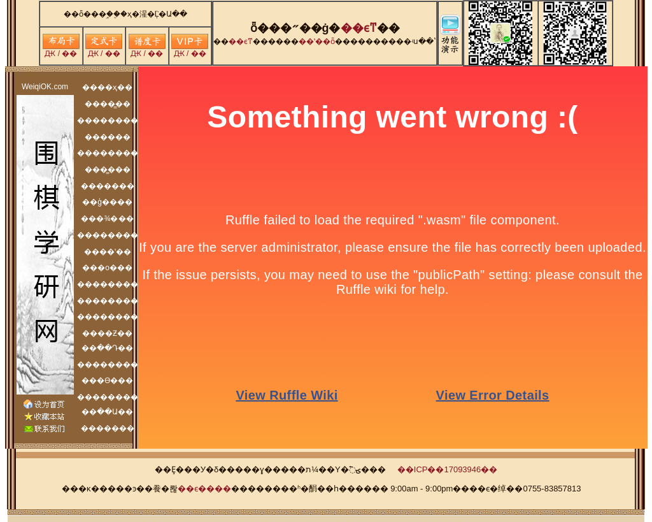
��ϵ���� (204, 488)
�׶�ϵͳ (359, 28)
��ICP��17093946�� (447, 469)
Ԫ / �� (61, 50)
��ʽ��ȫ (317, 41)
